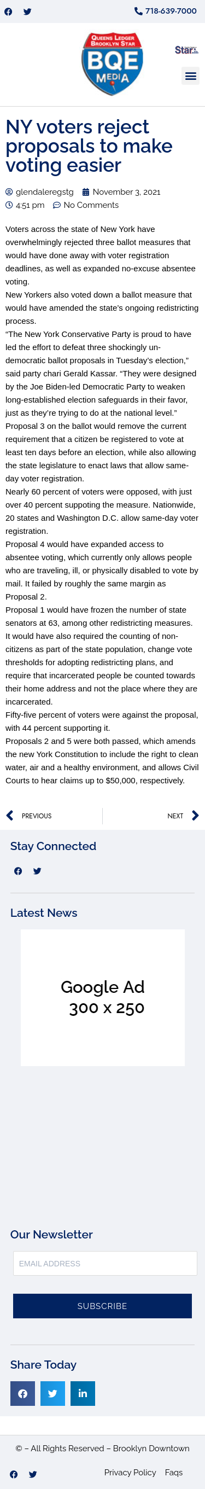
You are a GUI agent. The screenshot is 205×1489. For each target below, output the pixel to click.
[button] (190, 76)
